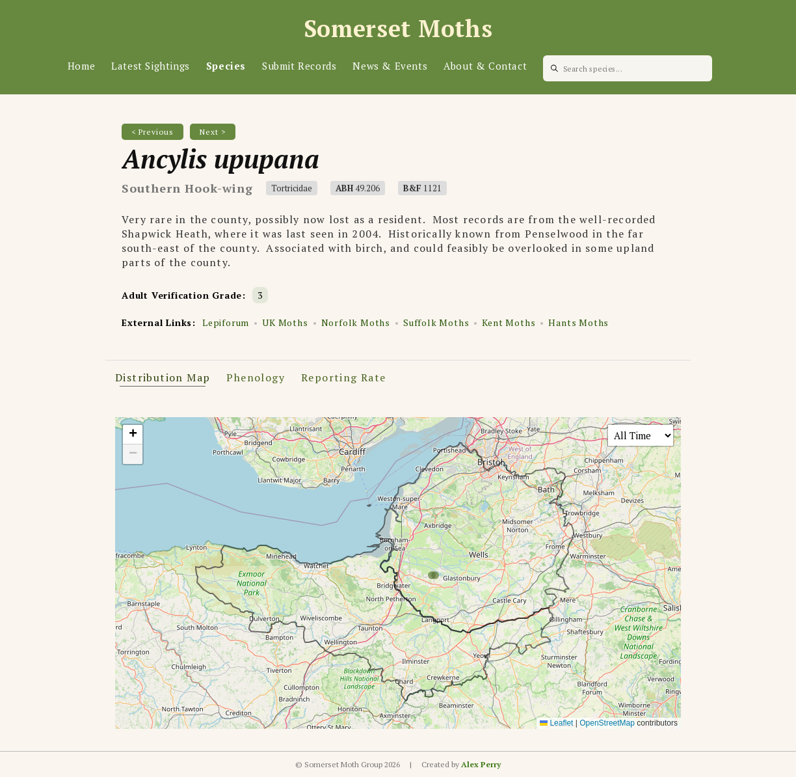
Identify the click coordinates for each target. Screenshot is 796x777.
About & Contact (485, 65)
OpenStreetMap (607, 723)
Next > (213, 132)
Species (226, 65)
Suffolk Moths (436, 322)
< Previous (152, 132)
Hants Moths (578, 322)
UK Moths (285, 322)
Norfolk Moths (355, 322)
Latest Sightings (150, 65)
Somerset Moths (398, 28)
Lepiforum (225, 322)
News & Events (389, 65)
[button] (132, 434)
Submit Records (299, 65)
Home (81, 65)
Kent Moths (508, 322)
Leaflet (556, 723)
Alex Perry (481, 764)
